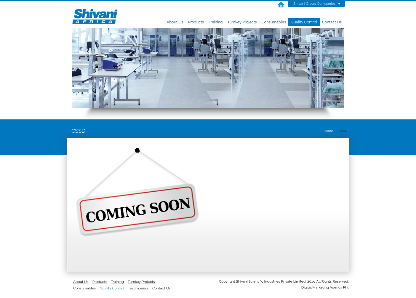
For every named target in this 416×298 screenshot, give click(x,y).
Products (196, 22)
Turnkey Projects (242, 22)
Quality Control (304, 22)
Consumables (274, 22)
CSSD (343, 131)
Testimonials (138, 288)
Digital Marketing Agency (321, 287)
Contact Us (332, 22)
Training (216, 22)
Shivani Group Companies (314, 3)
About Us (175, 22)
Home (328, 131)
